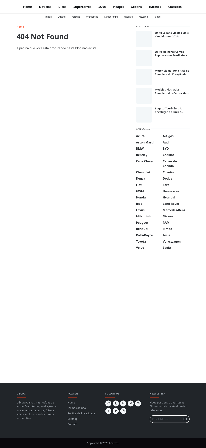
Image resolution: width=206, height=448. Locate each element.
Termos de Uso (77, 408)
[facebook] (186, 6)
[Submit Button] (185, 419)
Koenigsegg (92, 16)
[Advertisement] (164, 312)
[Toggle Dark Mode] (194, 7)
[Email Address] (165, 419)
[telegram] (108, 403)
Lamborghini (111, 16)
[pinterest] (131, 403)
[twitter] (116, 411)
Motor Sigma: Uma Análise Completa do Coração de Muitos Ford (172, 74)
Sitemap (73, 419)
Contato (72, 424)
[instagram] (189, 6)
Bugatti (62, 16)
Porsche (76, 16)
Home (71, 402)
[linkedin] (123, 403)
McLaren (143, 16)
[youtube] (138, 403)
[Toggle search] (197, 6)
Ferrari (48, 16)
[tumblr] (116, 403)
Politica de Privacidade (81, 413)
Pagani (157, 16)
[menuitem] (28, 6)
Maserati (128, 16)
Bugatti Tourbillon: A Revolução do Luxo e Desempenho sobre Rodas (171, 112)
